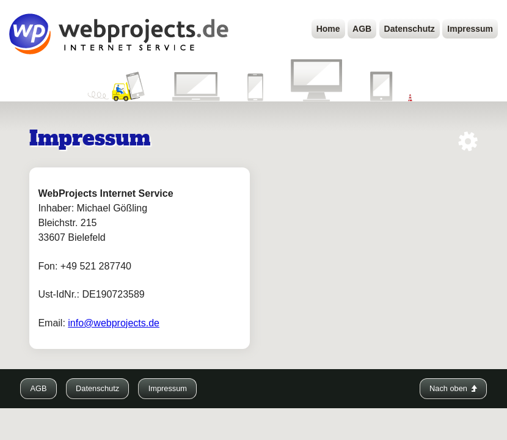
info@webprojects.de (113, 323)
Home (328, 29)
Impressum (470, 29)
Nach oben (452, 389)
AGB (361, 29)
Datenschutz (409, 29)
